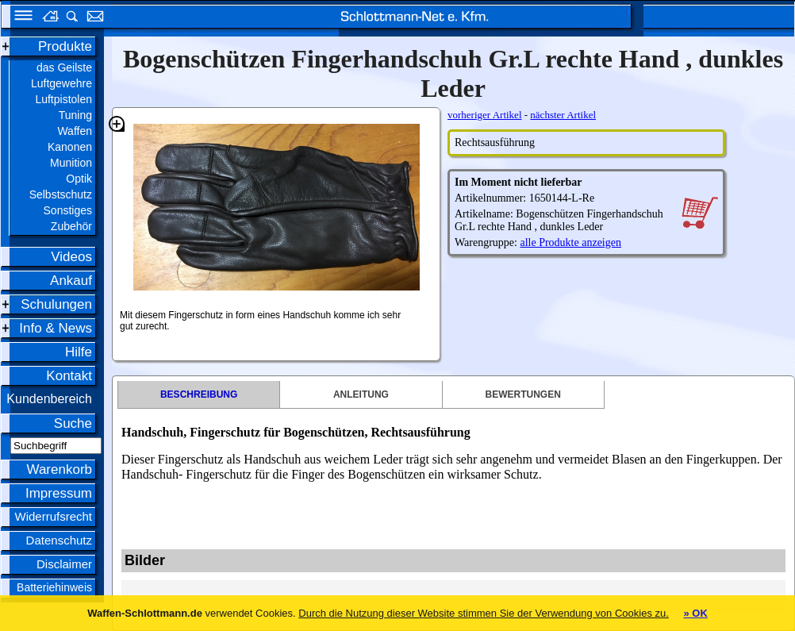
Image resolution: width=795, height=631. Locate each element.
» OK (695, 613)
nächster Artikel (563, 115)
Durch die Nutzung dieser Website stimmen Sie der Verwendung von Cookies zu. (483, 613)
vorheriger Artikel (484, 115)
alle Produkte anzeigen (570, 242)
